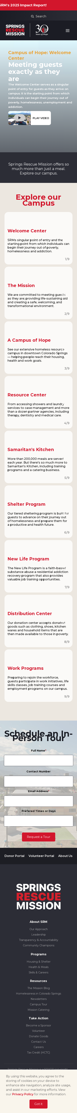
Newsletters (39, 999)
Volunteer (38, 1031)
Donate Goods (38, 1036)
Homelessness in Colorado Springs (38, 993)
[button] (68, 30)
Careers (39, 1047)
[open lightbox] (29, 118)
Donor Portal (14, 856)
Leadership (38, 934)
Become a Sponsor (38, 1025)
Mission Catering (38, 1009)
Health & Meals (38, 967)
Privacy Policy (22, 1094)
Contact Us (38, 1041)
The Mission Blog (38, 988)
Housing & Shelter (39, 961)
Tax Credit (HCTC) (38, 1052)
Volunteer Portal (41, 856)
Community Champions (38, 945)
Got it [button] (38, 1104)
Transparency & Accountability (38, 940)
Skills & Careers (38, 972)
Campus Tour (38, 1004)
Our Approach (38, 929)
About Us (65, 856)
